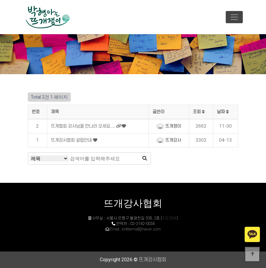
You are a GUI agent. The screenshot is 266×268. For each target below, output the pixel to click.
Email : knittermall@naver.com (135, 229)
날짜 (223, 111)
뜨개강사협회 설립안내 (72, 140)
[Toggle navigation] (234, 17)
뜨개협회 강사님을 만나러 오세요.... (83, 126)
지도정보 (169, 218)
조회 (199, 111)
